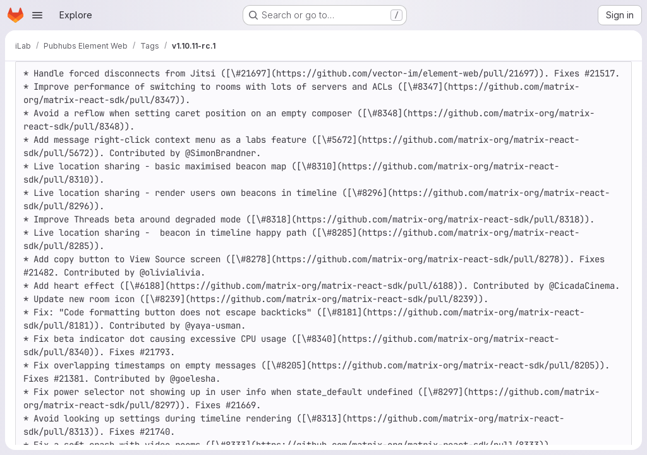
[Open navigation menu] (37, 15)
